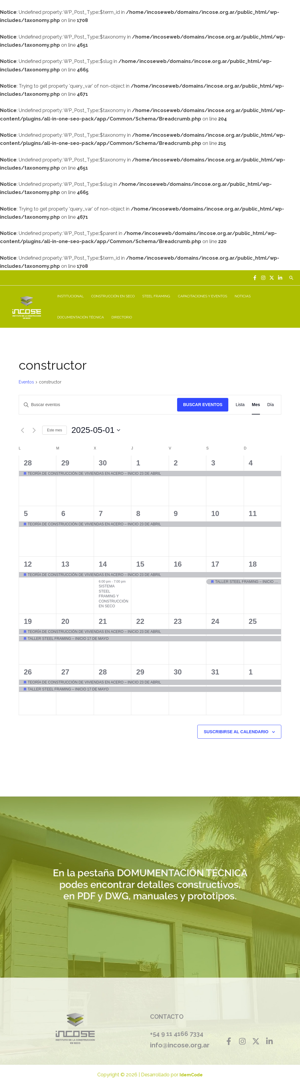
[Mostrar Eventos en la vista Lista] (240, 404)
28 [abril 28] (28, 463)
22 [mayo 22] (140, 621)
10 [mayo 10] (215, 513)
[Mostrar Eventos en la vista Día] (270, 404)
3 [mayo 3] (213, 463)
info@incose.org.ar (180, 1045)
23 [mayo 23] (178, 621)
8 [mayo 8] (138, 513)
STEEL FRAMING (155, 296)
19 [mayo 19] (28, 621)
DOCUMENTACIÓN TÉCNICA (80, 317)
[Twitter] (271, 277)
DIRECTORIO (121, 317)
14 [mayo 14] (103, 564)
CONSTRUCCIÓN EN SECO (112, 296)
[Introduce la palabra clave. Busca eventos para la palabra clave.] (98, 404)
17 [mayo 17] (215, 564)
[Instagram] (263, 277)
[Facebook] (254, 277)
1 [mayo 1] (138, 463)
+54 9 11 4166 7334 (176, 1033)
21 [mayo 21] (103, 621)
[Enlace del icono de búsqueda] (291, 277)
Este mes (54, 430)
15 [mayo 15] (140, 564)
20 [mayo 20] (65, 621)
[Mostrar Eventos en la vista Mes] (256, 404)
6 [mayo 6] (63, 513)
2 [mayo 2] (176, 463)
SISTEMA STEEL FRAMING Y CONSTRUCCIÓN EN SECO (113, 596)
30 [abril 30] (103, 463)
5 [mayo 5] (26, 513)
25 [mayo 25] (253, 621)
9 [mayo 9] (176, 513)
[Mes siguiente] (34, 430)
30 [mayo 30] (178, 672)
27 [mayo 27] (65, 672)
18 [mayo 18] (253, 564)
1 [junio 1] (251, 672)
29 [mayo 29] (140, 672)
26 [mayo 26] (28, 672)
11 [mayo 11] (253, 513)
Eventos (26, 382)
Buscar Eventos (202, 404)
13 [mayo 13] (65, 564)
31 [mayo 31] (215, 672)
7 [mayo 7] (101, 513)
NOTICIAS (241, 296)
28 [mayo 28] (103, 672)
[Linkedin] (280, 277)
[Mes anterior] (22, 430)
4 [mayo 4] (251, 463)
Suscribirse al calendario (236, 731)
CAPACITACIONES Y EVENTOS (201, 296)
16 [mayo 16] (178, 564)
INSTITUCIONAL (70, 296)
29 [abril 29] (65, 463)
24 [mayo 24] (215, 621)
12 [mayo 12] (28, 564)
